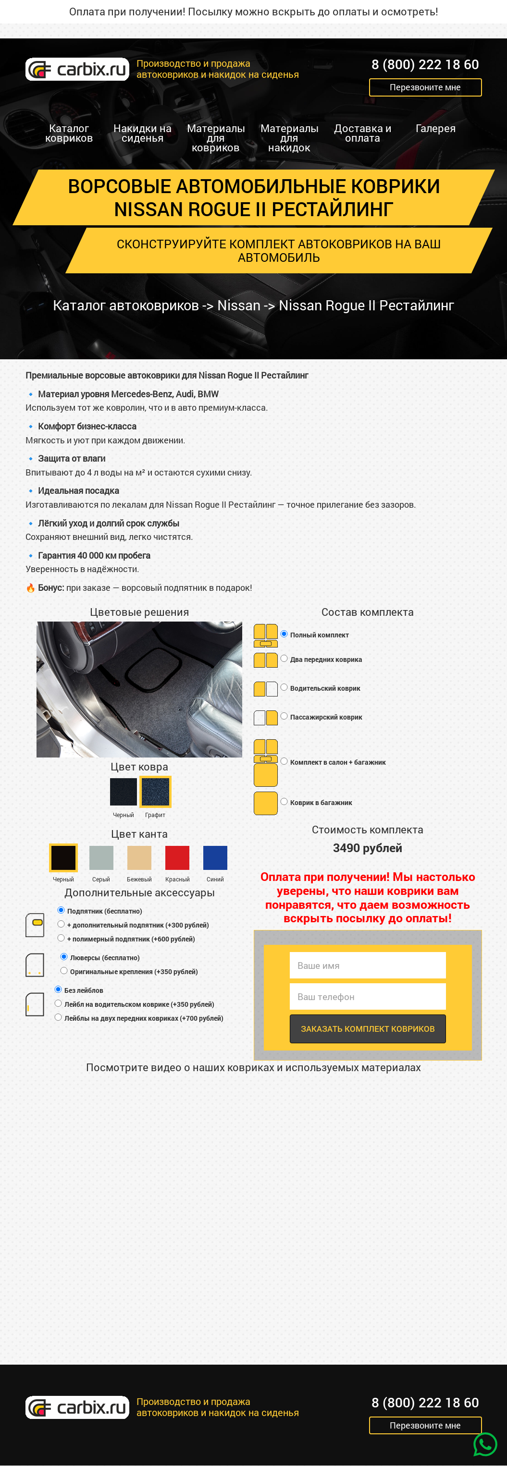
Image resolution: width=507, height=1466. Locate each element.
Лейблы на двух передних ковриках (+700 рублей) (138, 1018)
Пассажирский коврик (320, 716)
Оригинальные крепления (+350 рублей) (128, 971)
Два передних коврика (320, 659)
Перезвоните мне (425, 87)
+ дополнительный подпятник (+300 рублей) (132, 924)
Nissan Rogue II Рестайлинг (371, 305)
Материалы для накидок (289, 137)
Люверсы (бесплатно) (99, 957)
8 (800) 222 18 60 (425, 65)
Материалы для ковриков (216, 137)
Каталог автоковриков (121, 305)
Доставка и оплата (363, 133)
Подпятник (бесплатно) (99, 911)
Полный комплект (314, 634)
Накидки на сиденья (142, 133)
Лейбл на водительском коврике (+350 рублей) (133, 1004)
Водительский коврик (319, 688)
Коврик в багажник (315, 802)
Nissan (238, 305)
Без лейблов (78, 990)
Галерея (436, 128)
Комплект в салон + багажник (332, 762)
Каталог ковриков (69, 133)
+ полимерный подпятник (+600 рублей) (125, 938)
